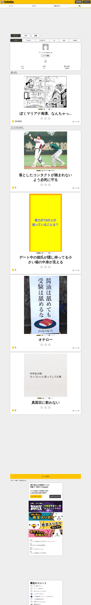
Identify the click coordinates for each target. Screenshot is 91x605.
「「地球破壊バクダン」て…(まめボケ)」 (42, 596)
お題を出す (57, 6)
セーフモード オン (36, 496)
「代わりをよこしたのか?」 (39, 591)
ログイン (86, 2)
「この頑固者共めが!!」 (38, 599)
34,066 (17, 121)
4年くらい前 (75, 121)
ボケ (26, 35)
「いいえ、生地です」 (37, 589)
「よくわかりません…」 (38, 594)
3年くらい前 (75, 188)
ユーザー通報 (45, 55)
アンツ (16, 35)
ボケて (12, 480)
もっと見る (45, 476)
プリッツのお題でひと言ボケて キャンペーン (45, 540)
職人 (80, 6)
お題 (35, 35)
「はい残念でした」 (37, 586)
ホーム (11, 6)
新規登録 (78, 2)
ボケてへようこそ (55, 496)
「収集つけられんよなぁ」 (39, 602)
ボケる (34, 6)
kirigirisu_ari (23, 480)
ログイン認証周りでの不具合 (45, 552)
